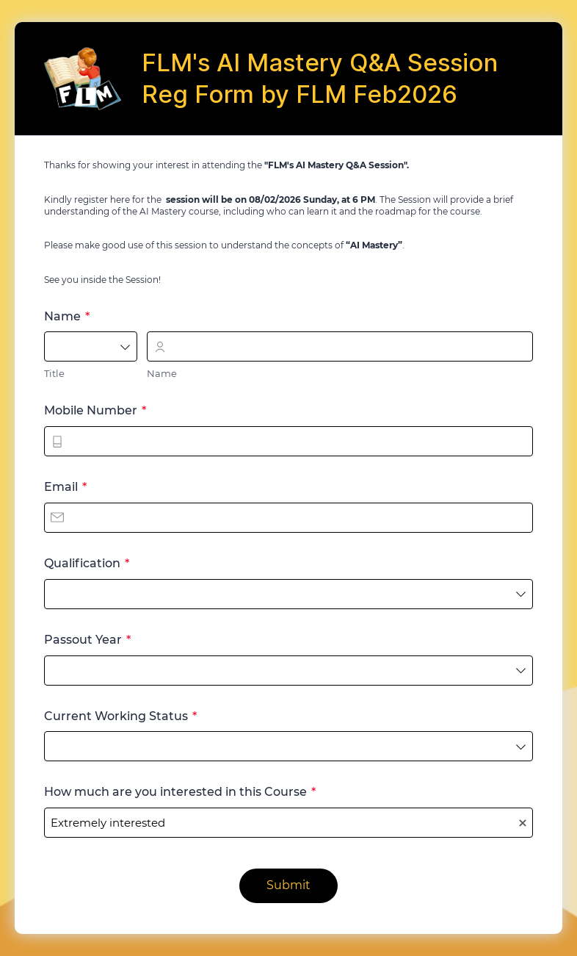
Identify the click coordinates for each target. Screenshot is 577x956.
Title (54, 373)
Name (162, 373)
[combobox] (90, 346)
